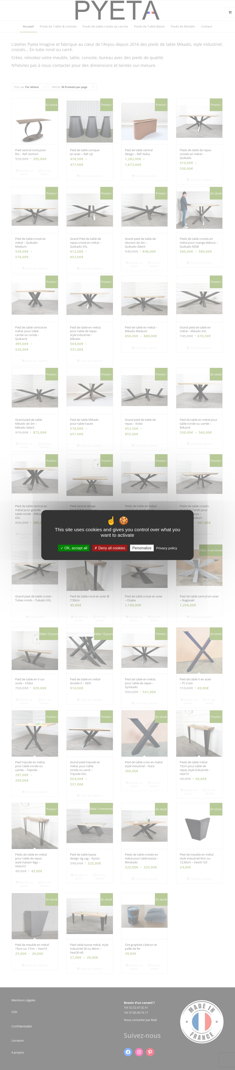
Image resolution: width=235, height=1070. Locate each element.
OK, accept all (73, 548)
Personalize (141, 548)
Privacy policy (166, 548)
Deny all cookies (109, 548)
